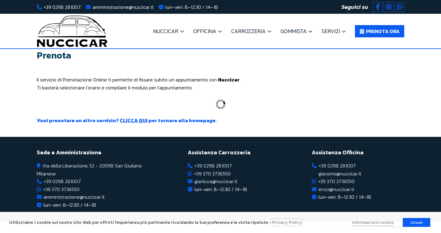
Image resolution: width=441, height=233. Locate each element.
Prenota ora (383, 31)
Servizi (331, 31)
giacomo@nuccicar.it (339, 173)
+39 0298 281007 (62, 7)
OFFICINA (204, 31)
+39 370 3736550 (61, 189)
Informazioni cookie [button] (373, 222)
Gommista (294, 31)
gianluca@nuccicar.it (215, 181)
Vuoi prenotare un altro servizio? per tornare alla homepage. (127, 120)
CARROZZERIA (248, 31)
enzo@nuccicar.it (336, 189)
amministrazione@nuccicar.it (123, 7)
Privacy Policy (287, 222)
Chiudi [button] (416, 222)
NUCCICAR (165, 31)
